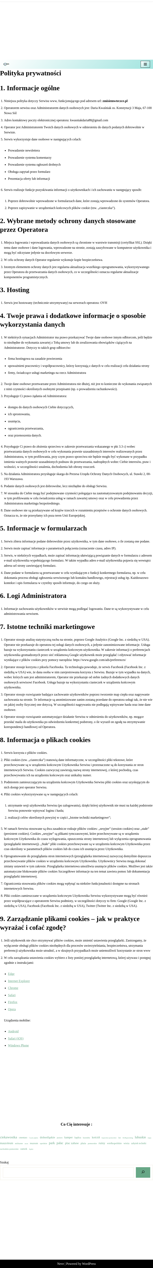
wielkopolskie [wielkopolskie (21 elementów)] (114, 1143)
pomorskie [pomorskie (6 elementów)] (92, 1143)
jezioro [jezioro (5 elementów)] (60, 1138)
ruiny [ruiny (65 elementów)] (102, 1143)
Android (13, 1031)
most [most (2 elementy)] (26, 1144)
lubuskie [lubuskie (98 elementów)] (140, 1137)
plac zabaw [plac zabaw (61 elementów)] (72, 1143)
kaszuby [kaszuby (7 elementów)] (86, 1137)
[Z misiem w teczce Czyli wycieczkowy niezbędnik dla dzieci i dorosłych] (7, 64)
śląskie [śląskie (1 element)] (31, 1149)
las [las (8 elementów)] (119, 1137)
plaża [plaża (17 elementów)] (83, 1143)
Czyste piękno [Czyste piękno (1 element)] (33, 1138)
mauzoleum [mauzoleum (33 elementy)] (6, 1143)
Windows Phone (18, 1045)
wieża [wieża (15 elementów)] (126, 1143)
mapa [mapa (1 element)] (149, 1138)
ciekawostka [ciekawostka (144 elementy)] (8, 1137)
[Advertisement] (76, 30)
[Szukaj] (143, 1172)
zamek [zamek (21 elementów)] (23, 1148)
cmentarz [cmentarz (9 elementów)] (23, 1137)
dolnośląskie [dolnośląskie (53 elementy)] (47, 1137)
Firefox (12, 1002)
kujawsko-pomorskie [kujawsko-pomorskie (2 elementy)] (109, 1138)
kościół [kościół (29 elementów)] (96, 1137)
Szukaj (4, 1162)
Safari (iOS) (16, 1038)
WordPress (89, 1263)
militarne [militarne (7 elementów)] (19, 1143)
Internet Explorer (19, 981)
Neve (60, 1263)
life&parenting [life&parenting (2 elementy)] (128, 1138)
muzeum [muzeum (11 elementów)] (34, 1143)
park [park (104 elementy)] (52, 1143)
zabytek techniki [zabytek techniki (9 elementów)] (138, 1143)
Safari (12, 995)
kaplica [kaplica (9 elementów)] (78, 1137)
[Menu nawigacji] (145, 64)
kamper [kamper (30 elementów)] (68, 1137)
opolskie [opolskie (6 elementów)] (43, 1143)
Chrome (13, 988)
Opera (12, 1009)
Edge (11, 974)
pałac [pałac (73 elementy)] (60, 1143)
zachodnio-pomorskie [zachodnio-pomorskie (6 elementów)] (9, 1149)
